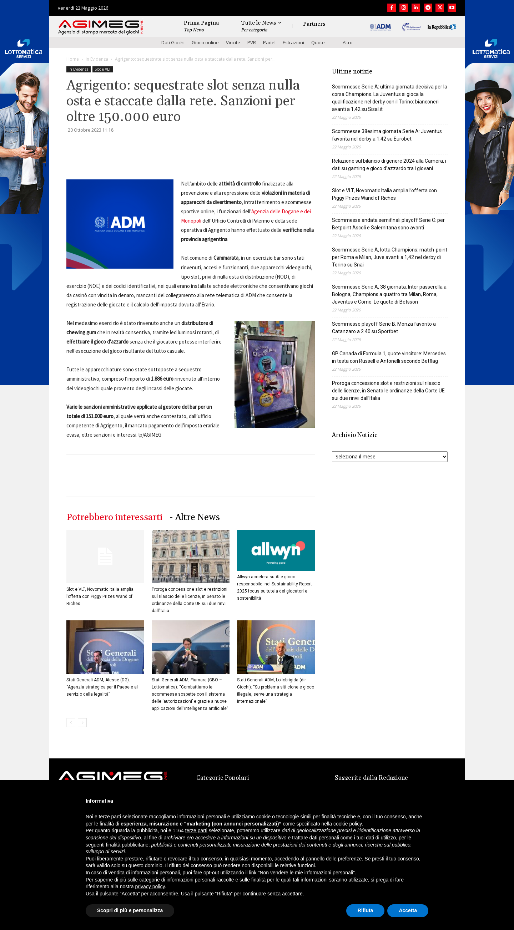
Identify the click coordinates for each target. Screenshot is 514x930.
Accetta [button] (408, 910)
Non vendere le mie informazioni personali (306, 872)
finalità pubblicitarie (127, 845)
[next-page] (82, 722)
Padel (269, 42)
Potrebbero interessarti (114, 517)
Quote (318, 42)
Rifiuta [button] (365, 910)
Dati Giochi (173, 42)
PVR (251, 42)
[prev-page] (70, 722)
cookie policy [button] (347, 824)
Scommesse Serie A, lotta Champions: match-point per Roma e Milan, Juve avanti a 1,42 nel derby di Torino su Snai (389, 257)
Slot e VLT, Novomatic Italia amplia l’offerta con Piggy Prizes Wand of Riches (99, 596)
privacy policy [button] (150, 886)
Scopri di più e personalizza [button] (130, 910)
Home (72, 59)
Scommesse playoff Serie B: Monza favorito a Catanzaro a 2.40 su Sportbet (384, 327)
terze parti (196, 830)
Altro (348, 42)
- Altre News (195, 517)
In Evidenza (97, 59)
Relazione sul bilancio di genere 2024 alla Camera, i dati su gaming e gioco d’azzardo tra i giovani (389, 164)
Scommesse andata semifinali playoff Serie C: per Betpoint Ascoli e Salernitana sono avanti (388, 223)
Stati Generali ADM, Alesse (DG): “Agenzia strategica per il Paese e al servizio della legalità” (102, 687)
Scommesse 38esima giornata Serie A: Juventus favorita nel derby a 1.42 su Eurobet (387, 135)
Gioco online (205, 42)
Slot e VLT (103, 69)
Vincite (233, 42)
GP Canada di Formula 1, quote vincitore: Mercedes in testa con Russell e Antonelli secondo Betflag (389, 357)
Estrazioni (293, 42)
